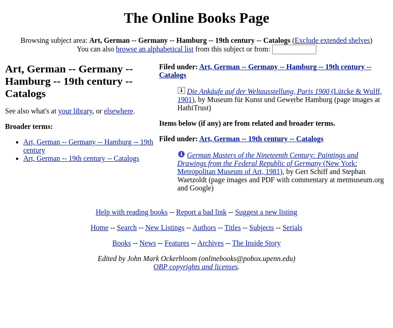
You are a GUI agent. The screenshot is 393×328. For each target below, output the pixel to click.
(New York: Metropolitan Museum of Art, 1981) (267, 163)
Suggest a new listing (266, 212)
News (148, 243)
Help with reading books (132, 212)
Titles (232, 227)
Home (100, 227)
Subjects (261, 227)
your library (75, 111)
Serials (293, 227)
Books (121, 243)
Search (127, 227)
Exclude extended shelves (332, 40)
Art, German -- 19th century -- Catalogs (81, 158)
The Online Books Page (196, 18)
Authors (204, 227)
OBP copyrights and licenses (195, 267)
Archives (210, 243)
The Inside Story (256, 243)
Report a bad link (201, 212)
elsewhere (118, 111)
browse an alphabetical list (154, 49)
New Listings (165, 227)
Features (177, 243)
